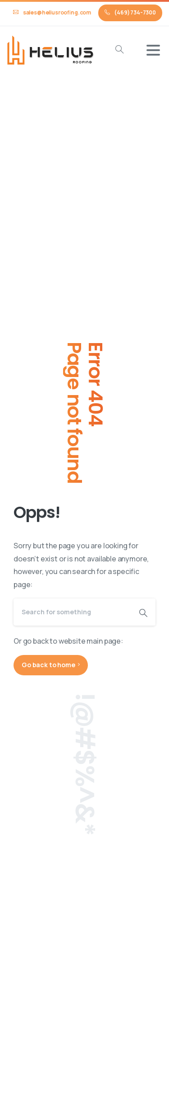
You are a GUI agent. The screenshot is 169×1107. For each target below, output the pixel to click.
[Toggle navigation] (153, 50)
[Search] (72, 612)
